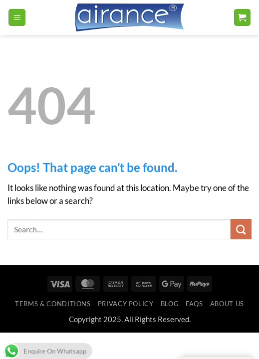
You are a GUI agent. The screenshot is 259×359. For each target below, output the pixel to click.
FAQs (194, 304)
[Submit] (241, 229)
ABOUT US (227, 304)
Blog (170, 304)
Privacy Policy (126, 304)
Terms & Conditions (53, 304)
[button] (16, 17)
